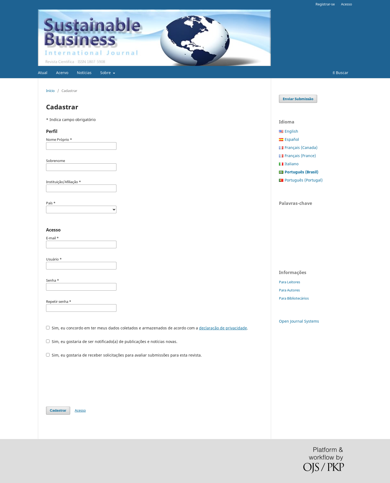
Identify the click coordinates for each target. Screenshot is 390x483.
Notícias (84, 72)
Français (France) (300, 155)
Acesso (346, 4)
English (291, 131)
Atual (42, 72)
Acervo (62, 72)
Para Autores (289, 290)
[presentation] (87, 382)
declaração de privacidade (223, 328)
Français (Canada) (301, 147)
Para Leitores (289, 281)
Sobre (106, 72)
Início (50, 90)
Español (292, 139)
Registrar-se (325, 4)
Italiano (291, 163)
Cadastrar (58, 410)
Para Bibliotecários (294, 298)
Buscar (340, 72)
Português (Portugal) (304, 180)
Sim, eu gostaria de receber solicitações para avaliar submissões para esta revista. (124, 355)
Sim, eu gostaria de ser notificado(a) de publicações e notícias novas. (111, 341)
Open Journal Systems (299, 321)
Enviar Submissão (298, 98)
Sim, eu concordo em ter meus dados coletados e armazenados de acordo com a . (147, 328)
